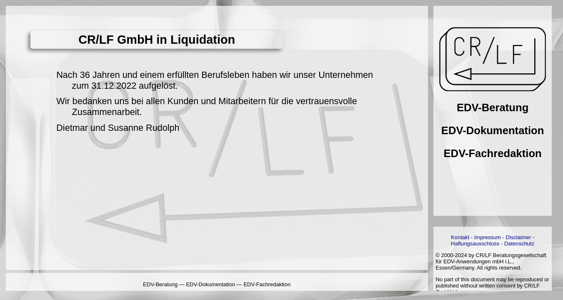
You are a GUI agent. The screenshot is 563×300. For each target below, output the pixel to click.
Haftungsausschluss (475, 243)
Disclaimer (518, 237)
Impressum (487, 237)
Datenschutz (519, 243)
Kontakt (460, 237)
